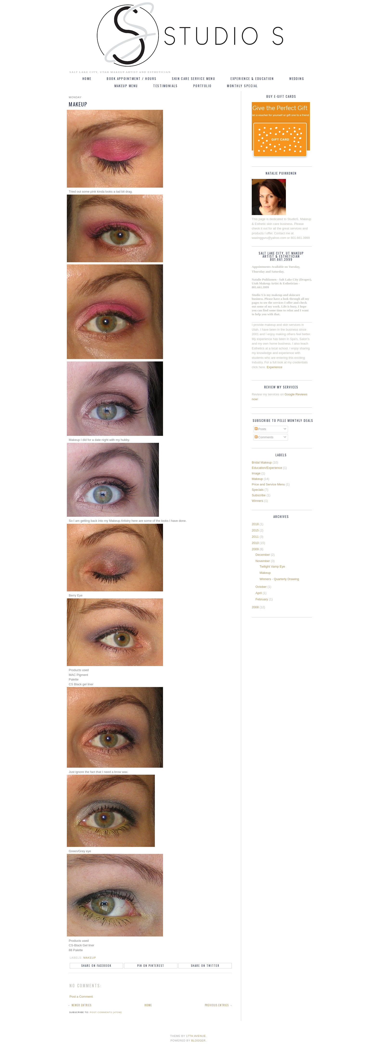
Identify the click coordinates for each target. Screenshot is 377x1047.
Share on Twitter (205, 966)
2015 (255, 530)
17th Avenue (196, 1035)
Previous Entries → (218, 1005)
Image (256, 473)
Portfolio (202, 85)
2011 (255, 536)
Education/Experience (267, 468)
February (262, 599)
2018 (255, 524)
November (263, 561)
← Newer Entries (79, 1005)
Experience (274, 367)
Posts (260, 429)
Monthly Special (242, 85)
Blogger (198, 1040)
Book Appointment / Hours (132, 78)
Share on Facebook (96, 966)
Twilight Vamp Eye (272, 566)
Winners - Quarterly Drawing (279, 579)
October (261, 587)
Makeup (89, 957)
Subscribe (259, 495)
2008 (255, 607)
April (259, 593)
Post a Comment (81, 996)
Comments (264, 437)
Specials (258, 489)
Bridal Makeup (262, 462)
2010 (255, 543)
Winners (257, 501)
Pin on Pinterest (150, 966)
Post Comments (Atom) (106, 1012)
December (263, 554)
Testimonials (165, 85)
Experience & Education (252, 78)
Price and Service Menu (268, 484)
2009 (255, 549)
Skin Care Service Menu (193, 78)
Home (87, 78)
